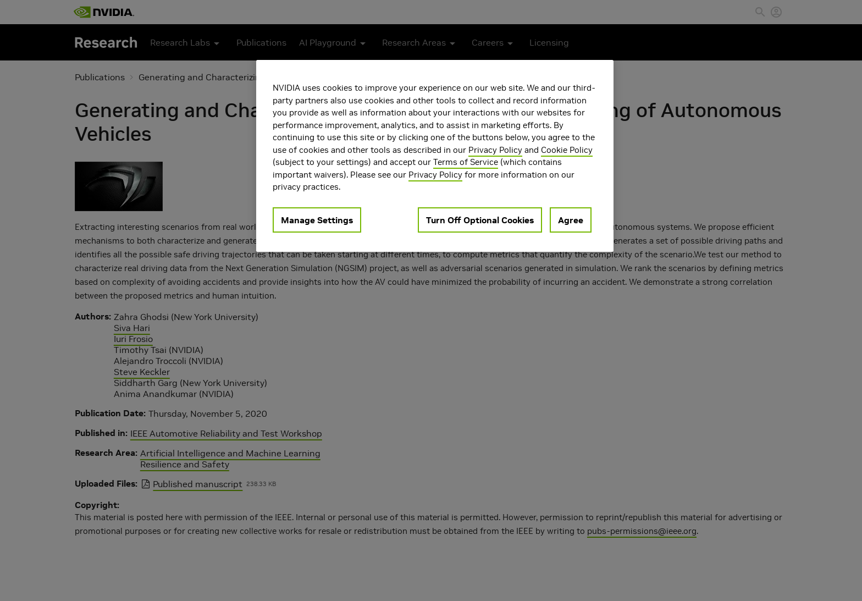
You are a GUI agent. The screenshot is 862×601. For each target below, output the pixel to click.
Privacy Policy (495, 150)
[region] (435, 156)
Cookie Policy (567, 150)
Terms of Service (465, 162)
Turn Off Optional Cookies (480, 219)
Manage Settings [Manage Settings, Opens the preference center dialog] (317, 219)
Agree (570, 219)
